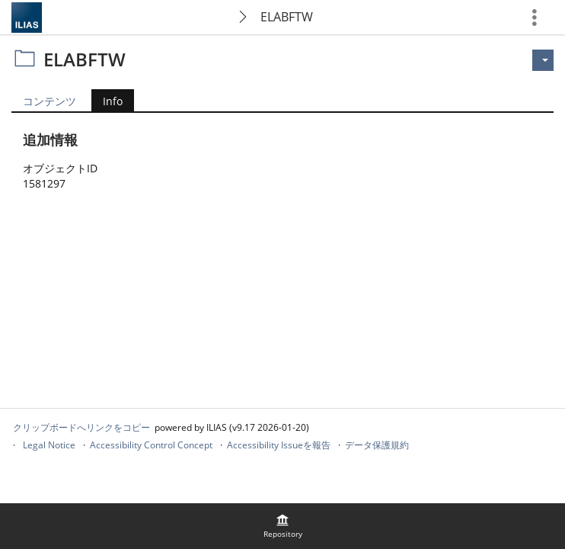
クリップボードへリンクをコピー (81, 427)
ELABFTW (286, 16)
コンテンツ (49, 101)
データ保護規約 (377, 444)
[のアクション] (543, 60)
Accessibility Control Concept (151, 444)
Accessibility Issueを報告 (278, 444)
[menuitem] (282, 526)
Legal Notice (49, 444)
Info (107, 102)
